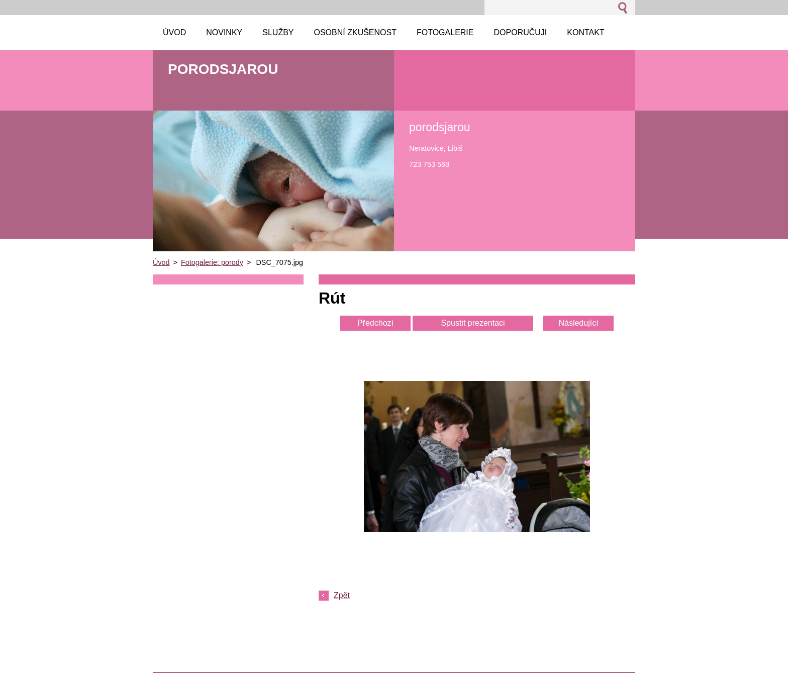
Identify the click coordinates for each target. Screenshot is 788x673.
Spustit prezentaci (473, 323)
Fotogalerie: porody (212, 262)
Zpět (342, 595)
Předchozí (375, 323)
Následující (578, 323)
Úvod (161, 262)
